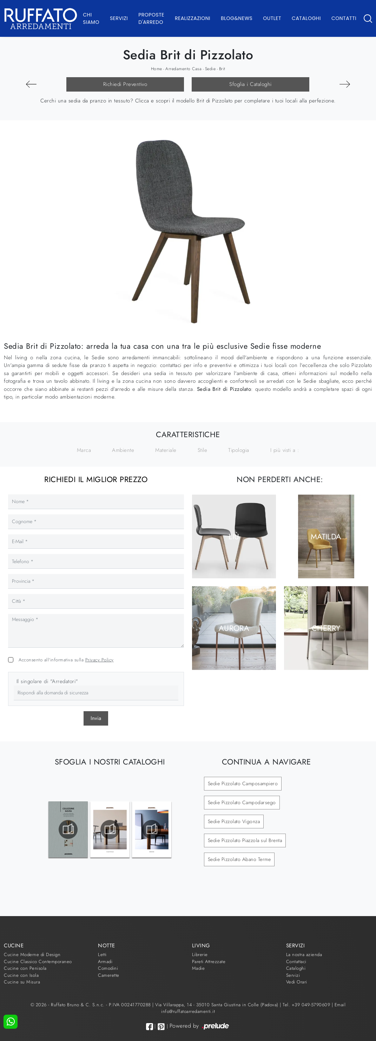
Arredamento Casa (183, 69)
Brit (222, 69)
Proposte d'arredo (151, 18)
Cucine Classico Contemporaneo (38, 961)
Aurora (234, 628)
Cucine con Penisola (25, 968)
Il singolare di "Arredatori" (47, 681)
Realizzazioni (192, 18)
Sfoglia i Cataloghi (250, 84)
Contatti (343, 18)
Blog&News (236, 18)
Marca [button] (84, 450)
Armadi (105, 961)
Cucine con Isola (21, 975)
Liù (234, 536)
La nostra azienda (304, 954)
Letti (102, 954)
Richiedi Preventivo (125, 84)
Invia (96, 718)
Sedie (210, 69)
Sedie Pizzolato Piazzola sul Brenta (245, 840)
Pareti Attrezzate (209, 961)
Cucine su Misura (22, 982)
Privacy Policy (99, 659)
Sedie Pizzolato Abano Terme (239, 859)
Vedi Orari (296, 982)
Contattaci (296, 961)
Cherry (326, 628)
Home (156, 69)
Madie (198, 968)
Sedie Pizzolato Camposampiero (243, 783)
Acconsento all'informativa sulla (66, 659)
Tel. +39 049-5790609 (307, 1004)
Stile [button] (202, 450)
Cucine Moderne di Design (32, 954)
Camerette (108, 975)
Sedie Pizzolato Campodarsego (242, 802)
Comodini (108, 968)
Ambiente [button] (123, 450)
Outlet (272, 18)
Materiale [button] (166, 450)
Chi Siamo (91, 18)
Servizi (119, 18)
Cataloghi (306, 18)
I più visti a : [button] (284, 450)
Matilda (326, 536)
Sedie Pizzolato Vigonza (234, 821)
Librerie (200, 954)
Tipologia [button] (238, 450)
